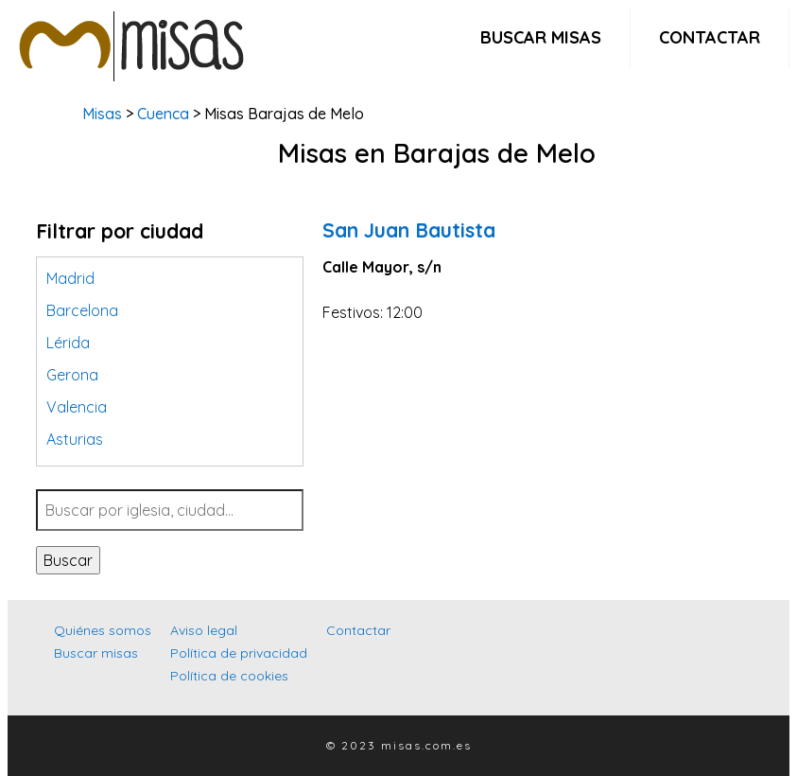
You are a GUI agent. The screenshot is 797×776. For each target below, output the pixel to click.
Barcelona (82, 310)
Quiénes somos (102, 630)
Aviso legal (203, 630)
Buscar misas (540, 37)
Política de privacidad (238, 652)
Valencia (76, 406)
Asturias (74, 439)
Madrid (70, 278)
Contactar (709, 37)
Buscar (68, 560)
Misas (102, 113)
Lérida (68, 342)
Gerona (72, 374)
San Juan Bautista (408, 230)
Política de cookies (229, 675)
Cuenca (163, 113)
